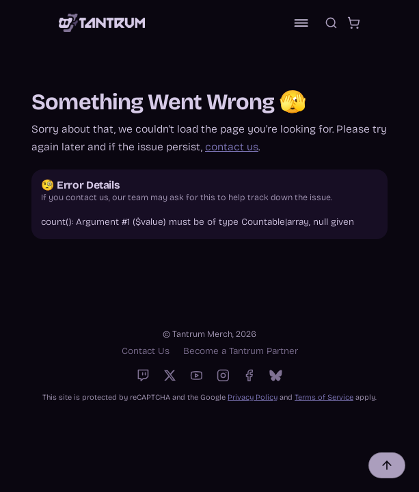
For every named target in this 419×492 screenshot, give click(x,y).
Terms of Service (324, 397)
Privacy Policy (253, 397)
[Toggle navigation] (301, 23)
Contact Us (146, 351)
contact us (231, 146)
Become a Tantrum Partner (240, 351)
